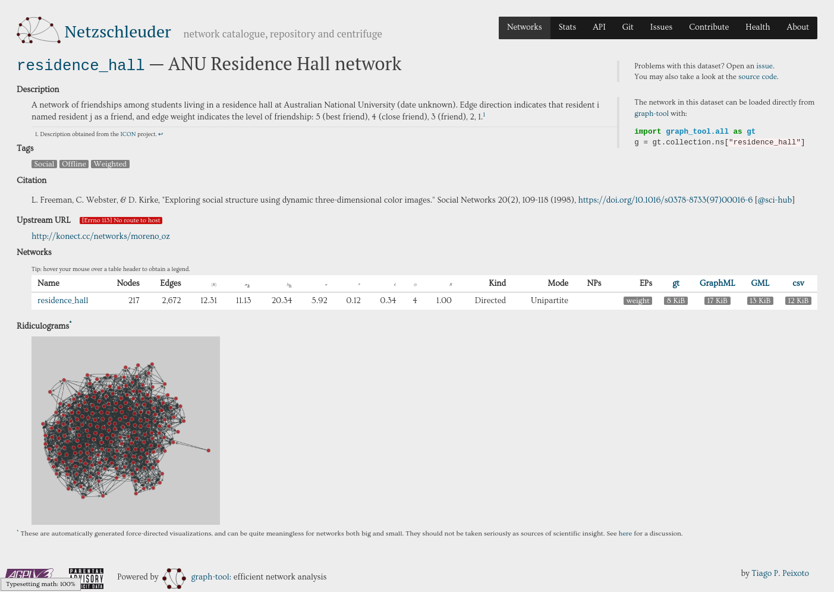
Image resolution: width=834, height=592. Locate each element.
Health (757, 27)
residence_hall (81, 64)
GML (760, 282)
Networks (524, 27)
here (625, 532)
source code (757, 77)
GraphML (717, 282)
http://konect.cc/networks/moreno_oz (101, 235)
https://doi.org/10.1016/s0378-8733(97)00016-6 (665, 199)
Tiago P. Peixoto (780, 572)
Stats (567, 27)
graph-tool (651, 113)
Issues (661, 27)
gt (675, 282)
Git (628, 27)
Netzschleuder (118, 31)
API (599, 27)
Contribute (709, 27)
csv (798, 282)
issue (764, 66)
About (797, 27)
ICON (128, 133)
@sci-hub (775, 199)
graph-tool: (196, 576)
